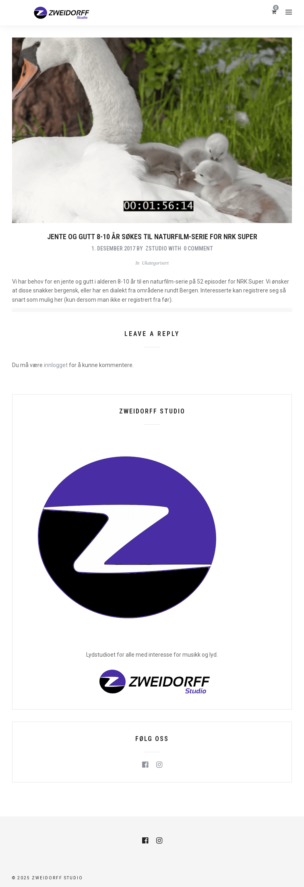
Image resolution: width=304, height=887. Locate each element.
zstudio (156, 248)
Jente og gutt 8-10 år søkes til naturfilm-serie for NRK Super (152, 236)
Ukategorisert (155, 263)
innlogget (56, 365)
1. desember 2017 (113, 248)
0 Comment (198, 248)
